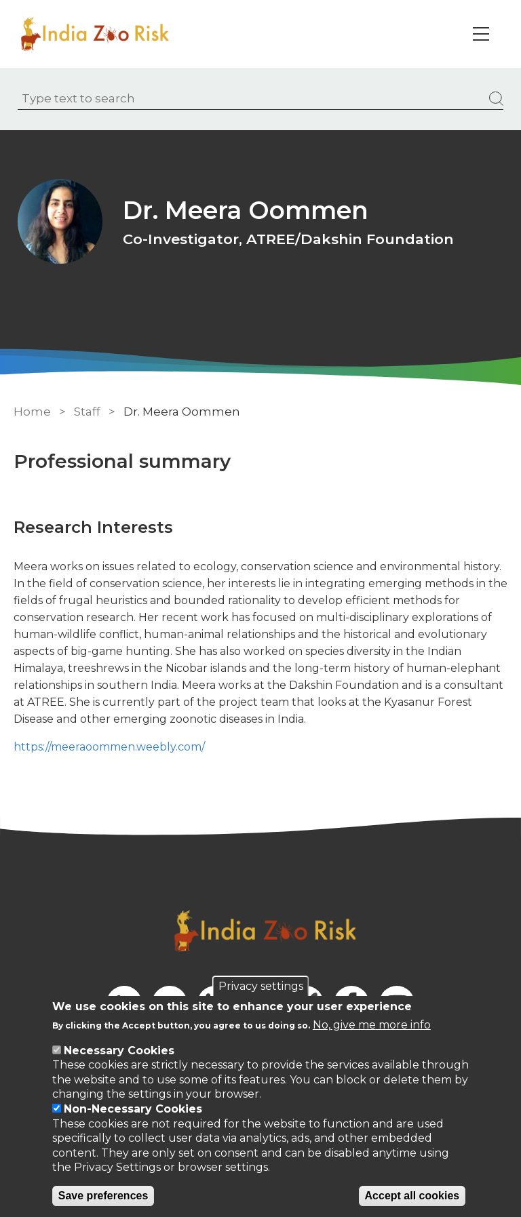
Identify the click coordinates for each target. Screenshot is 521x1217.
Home (32, 411)
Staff (87, 411)
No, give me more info (372, 1024)
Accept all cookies (412, 1195)
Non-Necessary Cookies (133, 1108)
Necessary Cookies (119, 1050)
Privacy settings (260, 986)
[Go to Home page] (97, 34)
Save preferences (103, 1195)
